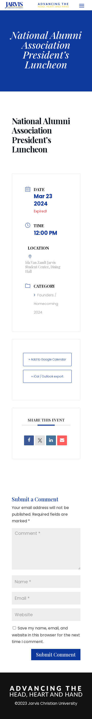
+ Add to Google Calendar (47, 359)
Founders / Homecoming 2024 (46, 304)
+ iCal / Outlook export (47, 376)
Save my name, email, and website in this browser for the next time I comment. (46, 634)
